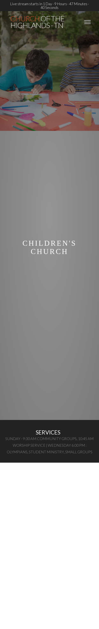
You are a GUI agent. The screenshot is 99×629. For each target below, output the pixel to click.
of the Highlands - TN (37, 21)
